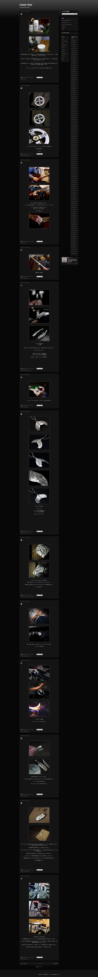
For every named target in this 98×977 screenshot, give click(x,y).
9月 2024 (73, 81)
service (63, 55)
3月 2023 (73, 119)
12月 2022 (73, 125)
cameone (71, 257)
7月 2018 (73, 236)
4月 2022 (73, 142)
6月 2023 (73, 113)
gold (24, 155)
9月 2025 (73, 56)
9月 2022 (73, 132)
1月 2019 (73, 224)
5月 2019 (73, 215)
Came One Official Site (66, 20)
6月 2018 (73, 238)
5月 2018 (73, 240)
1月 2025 (73, 73)
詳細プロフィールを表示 (72, 263)
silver (30, 155)
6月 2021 (73, 163)
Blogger (58, 974)
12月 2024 (73, 75)
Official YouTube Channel (67, 24)
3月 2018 (73, 245)
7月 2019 (73, 211)
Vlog (63, 59)
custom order (26, 370)
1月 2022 (73, 148)
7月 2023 (73, 111)
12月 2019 (73, 201)
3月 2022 (73, 144)
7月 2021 (73, 161)
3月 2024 (73, 94)
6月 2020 (73, 188)
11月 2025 (73, 52)
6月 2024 (73, 88)
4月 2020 (73, 192)
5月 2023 (73, 115)
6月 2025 (73, 63)
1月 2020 (73, 199)
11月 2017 (73, 253)
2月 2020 (73, 197)
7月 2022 (73, 136)
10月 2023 (73, 105)
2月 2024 (73, 96)
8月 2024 (73, 84)
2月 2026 (73, 46)
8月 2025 (73, 58)
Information (28, 871)
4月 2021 (73, 167)
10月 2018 (73, 230)
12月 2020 (73, 176)
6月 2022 (73, 138)
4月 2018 (73, 243)
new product (64, 53)
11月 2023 (73, 102)
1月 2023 (73, 123)
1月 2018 (73, 249)
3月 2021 (73, 169)
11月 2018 (73, 228)
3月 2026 (73, 44)
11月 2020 (73, 178)
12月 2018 (73, 226)
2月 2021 (73, 171)
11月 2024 (73, 77)
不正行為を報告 (65, 32)
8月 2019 (73, 209)
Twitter (63, 28)
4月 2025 (73, 67)
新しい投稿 (23, 963)
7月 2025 (73, 61)
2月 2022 (73, 146)
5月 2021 (73, 165)
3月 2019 (73, 220)
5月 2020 (73, 190)
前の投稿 (56, 963)
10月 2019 (73, 205)
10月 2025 (73, 54)
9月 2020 (73, 182)
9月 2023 (73, 107)
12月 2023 (73, 100)
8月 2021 (73, 159)
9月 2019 (73, 207)
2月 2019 (73, 222)
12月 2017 (73, 251)
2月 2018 (73, 247)
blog (24, 79)
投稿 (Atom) (40, 966)
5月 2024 (73, 90)
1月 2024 (73, 98)
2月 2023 (73, 121)
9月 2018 (73, 232)
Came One (26, 4)
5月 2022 (73, 140)
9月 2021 (73, 157)
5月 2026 (73, 40)
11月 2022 (73, 128)
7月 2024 (73, 86)
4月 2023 (73, 117)
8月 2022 (73, 134)
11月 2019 (73, 203)
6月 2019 (73, 213)
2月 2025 (73, 71)
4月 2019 (73, 217)
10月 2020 (73, 180)
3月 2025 (73, 69)
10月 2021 (73, 155)
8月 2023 (73, 109)
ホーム (39, 963)
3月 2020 (73, 194)
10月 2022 (73, 130)
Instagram (64, 26)
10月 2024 (73, 79)
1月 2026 (73, 48)
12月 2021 (73, 150)
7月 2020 (73, 186)
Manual (63, 51)
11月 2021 (73, 153)
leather (63, 47)
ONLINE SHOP (65, 22)
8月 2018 (73, 234)
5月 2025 (73, 65)
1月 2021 (73, 174)
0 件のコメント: (32, 77)
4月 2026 (73, 42)
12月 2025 (73, 50)
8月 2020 (73, 184)
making (27, 155)
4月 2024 (73, 92)
